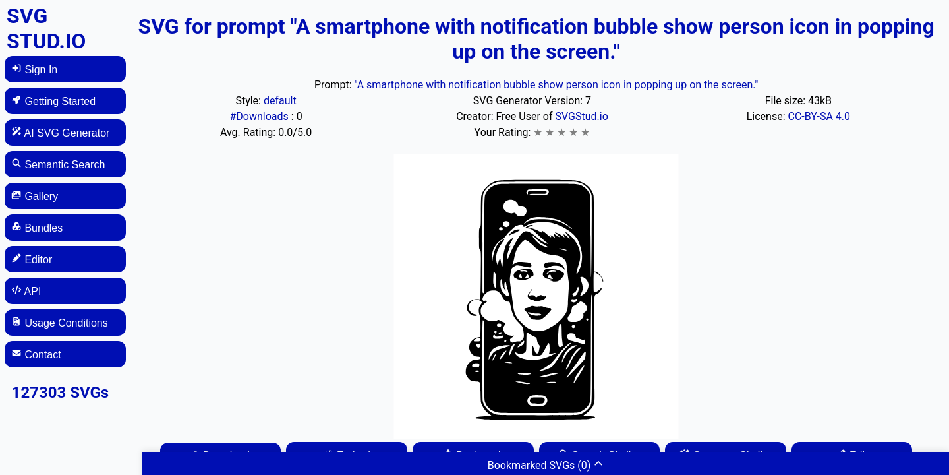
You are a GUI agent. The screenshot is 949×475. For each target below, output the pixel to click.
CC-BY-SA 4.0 (819, 116)
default (280, 100)
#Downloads (260, 116)
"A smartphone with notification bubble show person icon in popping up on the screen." (556, 85)
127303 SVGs (60, 392)
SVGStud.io (581, 116)
